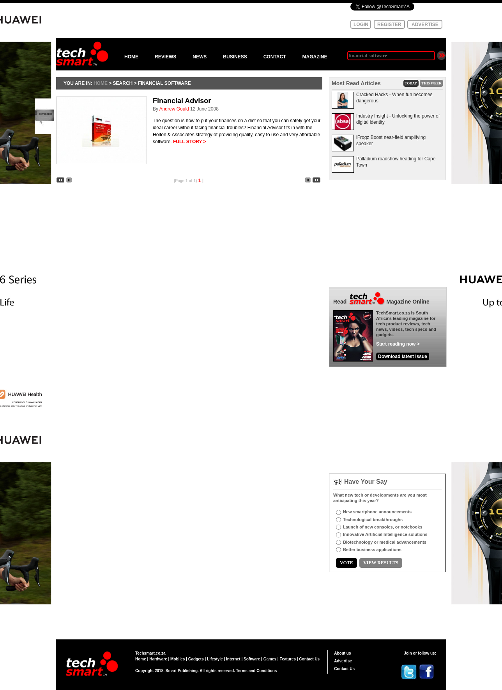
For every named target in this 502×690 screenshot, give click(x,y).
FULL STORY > (189, 141)
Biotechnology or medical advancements (384, 542)
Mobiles (177, 659)
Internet (233, 659)
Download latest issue (402, 356)
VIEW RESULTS (380, 562)
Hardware (158, 659)
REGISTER (389, 24)
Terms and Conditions (256, 671)
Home (140, 659)
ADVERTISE (425, 24)
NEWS (200, 57)
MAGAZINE (314, 57)
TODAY (411, 83)
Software (252, 659)
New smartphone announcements (377, 511)
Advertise (343, 661)
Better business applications (372, 549)
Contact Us (309, 659)
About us (342, 653)
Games (269, 659)
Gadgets (196, 659)
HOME (131, 57)
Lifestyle (215, 659)
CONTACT (274, 57)
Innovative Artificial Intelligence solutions (385, 534)
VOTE (346, 562)
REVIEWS (165, 57)
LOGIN (361, 24)
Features (287, 659)
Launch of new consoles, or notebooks (382, 527)
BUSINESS (235, 57)
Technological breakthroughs (373, 519)
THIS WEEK (431, 83)
